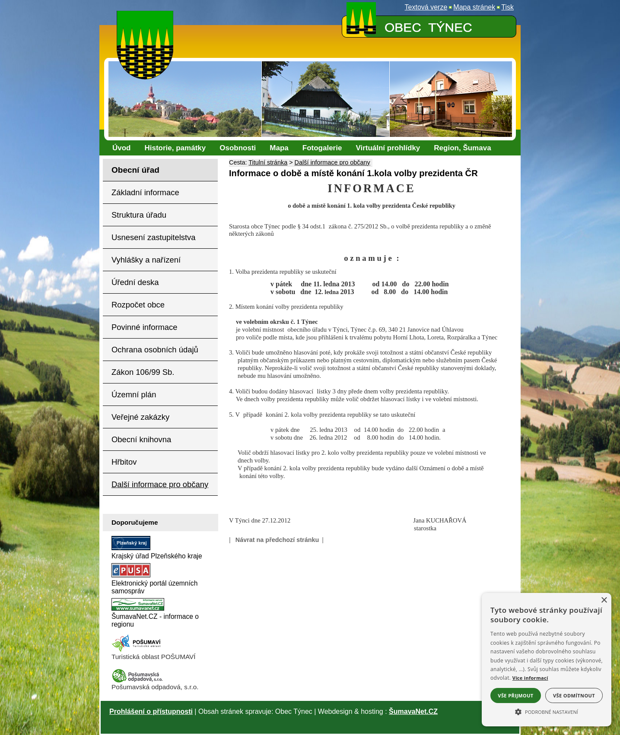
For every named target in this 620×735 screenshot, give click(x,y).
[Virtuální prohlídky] (388, 148)
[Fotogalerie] (322, 148)
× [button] (604, 600)
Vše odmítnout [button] (574, 695)
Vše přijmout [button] (515, 695)
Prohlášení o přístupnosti (151, 711)
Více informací (530, 678)
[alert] (546, 659)
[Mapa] (279, 148)
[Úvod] (122, 148)
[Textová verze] (426, 7)
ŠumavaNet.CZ (413, 711)
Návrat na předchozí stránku (277, 539)
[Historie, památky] (175, 148)
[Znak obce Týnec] (146, 16)
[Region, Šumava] (462, 148)
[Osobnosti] (237, 148)
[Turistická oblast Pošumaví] (137, 650)
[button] (546, 711)
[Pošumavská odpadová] (137, 680)
